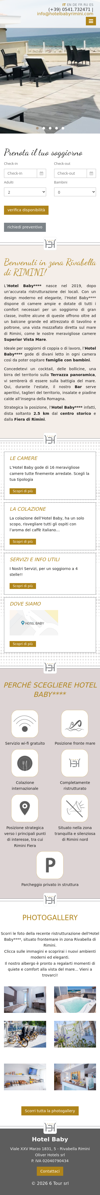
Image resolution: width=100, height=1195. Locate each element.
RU (85, 5)
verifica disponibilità (26, 210)
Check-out (62, 163)
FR (80, 5)
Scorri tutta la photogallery (50, 1111)
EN (69, 5)
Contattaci (49, 1171)
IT (64, 5)
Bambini (60, 182)
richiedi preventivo (24, 227)
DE (75, 5)
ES (91, 5)
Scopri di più (23, 491)
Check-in (11, 163)
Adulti (8, 182)
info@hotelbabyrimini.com (65, 13)
